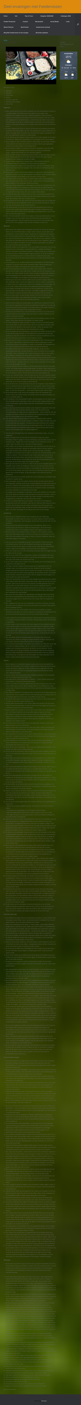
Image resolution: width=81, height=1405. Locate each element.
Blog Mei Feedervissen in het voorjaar (16, 32)
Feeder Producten (9, 21)
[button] (78, 24)
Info (16, 16)
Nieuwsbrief (39, 21)
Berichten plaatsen (42, 32)
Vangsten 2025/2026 (46, 16)
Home (5, 16)
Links (68, 21)
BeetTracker (25, 27)
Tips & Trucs (29, 16)
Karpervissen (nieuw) (43, 27)
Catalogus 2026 (66, 16)
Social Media (54, 21)
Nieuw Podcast (8, 27)
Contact (25, 21)
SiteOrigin (44, 1401)
